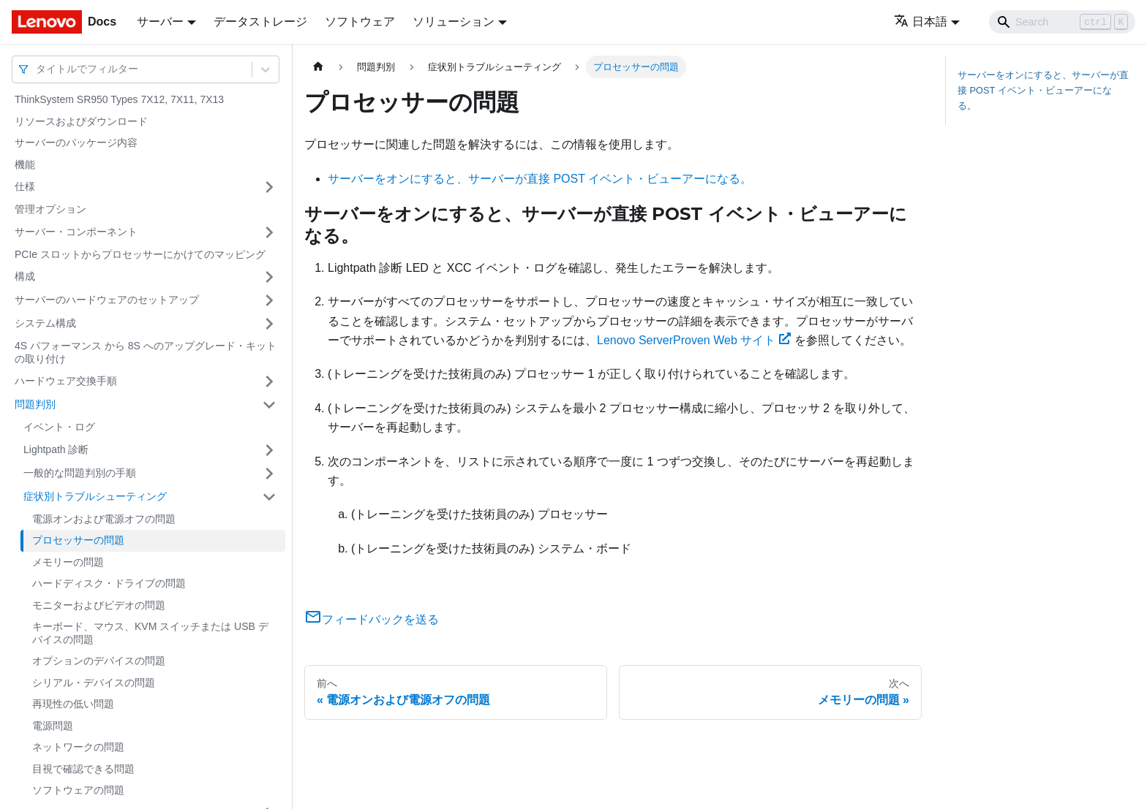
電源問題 (52, 726)
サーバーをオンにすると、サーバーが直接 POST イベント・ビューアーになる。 (540, 178)
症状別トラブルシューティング (95, 496)
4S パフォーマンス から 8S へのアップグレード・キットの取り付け (146, 352)
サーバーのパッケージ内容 (76, 142)
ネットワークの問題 (78, 747)
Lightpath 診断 (56, 449)
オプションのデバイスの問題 (98, 660)
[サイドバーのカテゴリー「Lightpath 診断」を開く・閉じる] (269, 450)
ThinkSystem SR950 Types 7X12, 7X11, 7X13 (119, 99)
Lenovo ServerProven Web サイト (694, 340)
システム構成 (45, 323)
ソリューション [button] (453, 21)
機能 (25, 164)
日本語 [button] (920, 21)
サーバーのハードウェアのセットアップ (107, 299)
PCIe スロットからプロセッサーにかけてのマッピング (140, 254)
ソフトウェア (360, 21)
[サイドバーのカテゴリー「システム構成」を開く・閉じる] (269, 323)
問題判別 (35, 404)
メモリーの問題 (68, 562)
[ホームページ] (318, 67)
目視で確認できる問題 (83, 769)
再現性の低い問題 (73, 704)
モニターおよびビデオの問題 (98, 605)
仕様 (25, 186)
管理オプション (50, 209)
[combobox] (37, 69)
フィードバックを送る (371, 619)
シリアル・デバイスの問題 (93, 682)
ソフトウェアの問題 (78, 790)
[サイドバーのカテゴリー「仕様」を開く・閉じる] (269, 187)
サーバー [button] (160, 21)
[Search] (1062, 22)
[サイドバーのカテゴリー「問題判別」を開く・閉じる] (269, 405)
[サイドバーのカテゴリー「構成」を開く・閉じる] (269, 277)
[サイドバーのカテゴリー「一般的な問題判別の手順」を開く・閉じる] (269, 473)
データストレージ (260, 21)
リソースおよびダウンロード (81, 121)
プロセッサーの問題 (78, 540)
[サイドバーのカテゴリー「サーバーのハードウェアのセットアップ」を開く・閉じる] (269, 300)
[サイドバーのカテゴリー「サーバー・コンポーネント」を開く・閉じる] (269, 232)
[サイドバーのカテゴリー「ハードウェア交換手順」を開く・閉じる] (269, 381)
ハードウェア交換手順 (66, 381)
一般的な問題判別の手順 (79, 473)
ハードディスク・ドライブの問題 (109, 583)
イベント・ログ (59, 427)
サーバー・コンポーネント (76, 232)
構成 (25, 276)
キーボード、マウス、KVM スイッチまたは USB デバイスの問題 (150, 632)
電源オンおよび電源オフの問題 (104, 519)
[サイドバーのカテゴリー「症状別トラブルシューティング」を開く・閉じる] (269, 497)
